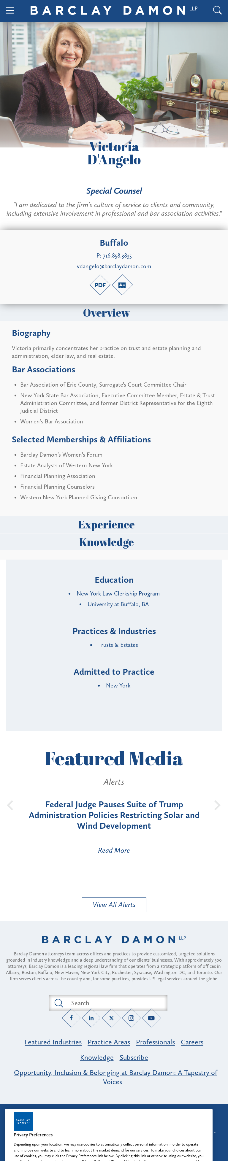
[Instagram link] (131, 1018)
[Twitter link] (111, 1018)
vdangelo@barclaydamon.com (114, 266)
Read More (108, 852)
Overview (114, 312)
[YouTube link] (151, 1018)
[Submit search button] (58, 1003)
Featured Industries (53, 1042)
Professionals (155, 1042)
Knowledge (114, 542)
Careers (192, 1042)
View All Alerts (114, 904)
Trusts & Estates (118, 644)
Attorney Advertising (114, 1113)
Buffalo (114, 242)
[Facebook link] (71, 1018)
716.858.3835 (117, 255)
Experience (114, 524)
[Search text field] (114, 1003)
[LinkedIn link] (91, 1018)
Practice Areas (109, 1042)
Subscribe (134, 1057)
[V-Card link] (122, 284)
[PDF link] (100, 284)
